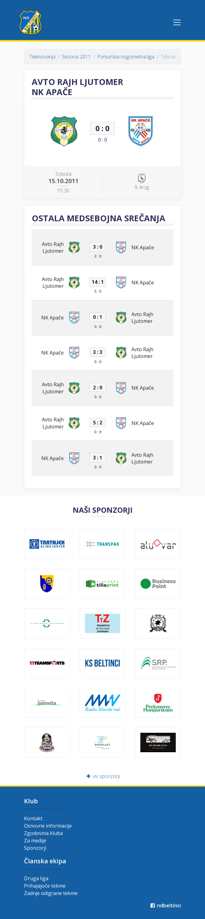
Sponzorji (35, 848)
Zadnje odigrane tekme (51, 893)
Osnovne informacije (48, 825)
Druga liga (36, 878)
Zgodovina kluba (43, 833)
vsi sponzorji (102, 776)
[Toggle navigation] (177, 22)
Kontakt (33, 818)
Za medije (35, 840)
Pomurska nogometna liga (125, 56)
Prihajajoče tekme (45, 885)
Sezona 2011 (76, 56)
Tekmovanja (42, 56)
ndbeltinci (165, 905)
